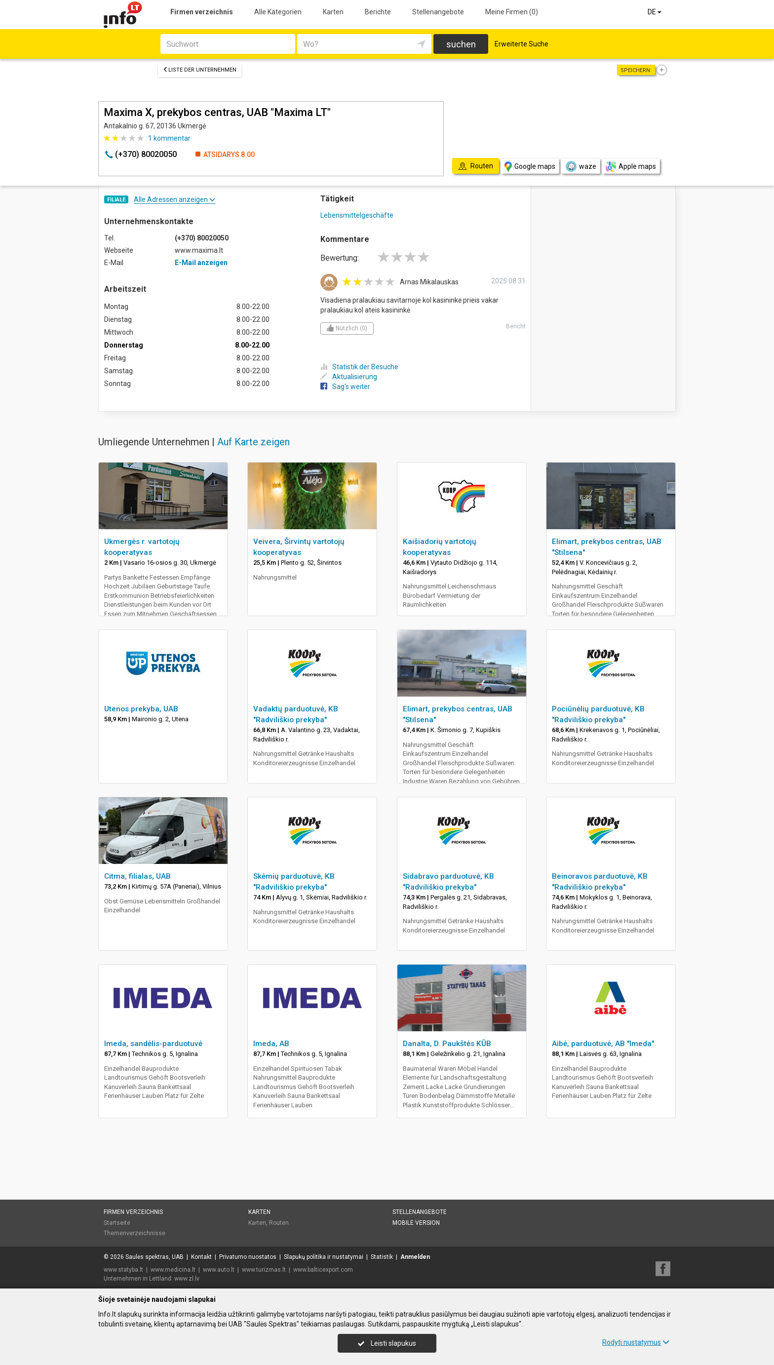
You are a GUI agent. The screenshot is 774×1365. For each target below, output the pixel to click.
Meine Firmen (511, 12)
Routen (279, 1222)
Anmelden (415, 1256)
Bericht (516, 326)
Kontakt (201, 1256)
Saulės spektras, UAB (154, 1256)
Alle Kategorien (278, 12)
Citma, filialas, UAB (137, 876)
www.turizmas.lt (264, 1269)
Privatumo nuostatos (247, 1256)
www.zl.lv (186, 1278)
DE (655, 12)
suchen (461, 44)
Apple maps (631, 166)
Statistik (382, 1256)
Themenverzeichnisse (134, 1233)
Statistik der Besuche (359, 367)
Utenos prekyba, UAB (141, 708)
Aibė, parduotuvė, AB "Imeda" (603, 1043)
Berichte (378, 12)
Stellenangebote (438, 12)
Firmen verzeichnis (201, 12)
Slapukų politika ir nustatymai (323, 1256)
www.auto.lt (218, 1269)
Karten (333, 12)
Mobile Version (416, 1222)
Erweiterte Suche (521, 44)
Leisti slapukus (387, 1343)
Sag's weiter (345, 386)
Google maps (529, 166)
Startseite (117, 1222)
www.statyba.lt (123, 1269)
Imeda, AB (271, 1043)
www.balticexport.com (323, 1269)
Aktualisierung (348, 377)
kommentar (169, 138)
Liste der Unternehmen (199, 70)
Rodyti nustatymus (635, 1342)
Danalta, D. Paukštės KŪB (447, 1043)
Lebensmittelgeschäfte (356, 215)
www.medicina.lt (173, 1269)
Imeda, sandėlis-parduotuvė (153, 1043)
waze (580, 166)
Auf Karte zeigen (253, 442)
